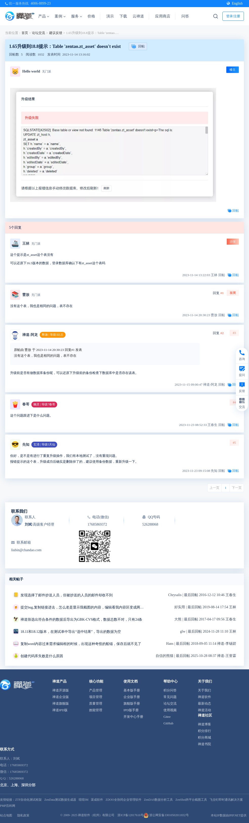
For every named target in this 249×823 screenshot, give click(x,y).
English (235, 3)
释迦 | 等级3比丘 (53, 334)
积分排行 (204, 731)
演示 (110, 16)
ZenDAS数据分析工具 (158, 799)
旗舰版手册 (131, 703)
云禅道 (138, 16)
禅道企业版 (60, 697)
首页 (25, 33)
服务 (76, 16)
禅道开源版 (60, 690)
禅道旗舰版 (60, 703)
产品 (43, 16)
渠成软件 (97, 799)
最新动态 (204, 703)
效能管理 (95, 710)
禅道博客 (204, 724)
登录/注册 (233, 16)
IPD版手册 (131, 710)
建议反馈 (55, 33)
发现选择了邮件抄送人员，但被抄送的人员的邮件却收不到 (66, 595)
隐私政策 (23, 815)
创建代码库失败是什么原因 (41, 656)
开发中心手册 (133, 717)
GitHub (168, 723)
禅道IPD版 (60, 710)
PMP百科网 (7, 806)
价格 (91, 16)
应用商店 (162, 16)
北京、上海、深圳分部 (17, 785)
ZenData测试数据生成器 (60, 799)
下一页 (237, 488)
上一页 (214, 488)
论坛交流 (38, 33)
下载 (123, 16)
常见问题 (170, 697)
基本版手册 (131, 690)
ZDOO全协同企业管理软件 (123, 799)
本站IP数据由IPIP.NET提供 (228, 815)
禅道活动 (204, 710)
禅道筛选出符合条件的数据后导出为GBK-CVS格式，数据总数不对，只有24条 (81, 619)
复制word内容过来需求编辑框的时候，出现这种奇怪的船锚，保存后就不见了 (80, 644)
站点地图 (6, 815)
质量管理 (95, 703)
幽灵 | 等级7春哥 (44, 404)
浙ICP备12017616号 (130, 815)
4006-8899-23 (41, 3)
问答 (185, 16)
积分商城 (204, 737)
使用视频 (170, 710)
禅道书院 (204, 744)
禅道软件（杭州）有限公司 (96, 815)
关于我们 (204, 690)
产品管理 (95, 690)
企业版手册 (131, 697)
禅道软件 (204, 697)
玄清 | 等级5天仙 (44, 444)
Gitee (167, 717)
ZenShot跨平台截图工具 (191, 799)
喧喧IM (84, 799)
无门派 (46, 71)
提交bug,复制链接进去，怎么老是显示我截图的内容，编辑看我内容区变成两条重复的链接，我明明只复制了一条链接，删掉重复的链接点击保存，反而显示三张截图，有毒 (83, 607)
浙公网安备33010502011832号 (166, 815)
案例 (60, 16)
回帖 (138, 46)
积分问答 (170, 690)
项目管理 (95, 697)
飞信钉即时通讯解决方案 (226, 799)
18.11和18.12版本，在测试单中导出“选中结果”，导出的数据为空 (70, 632)
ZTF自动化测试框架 (28, 799)
